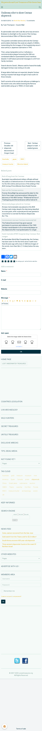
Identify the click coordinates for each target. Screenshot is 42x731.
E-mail (3, 280)
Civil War (28, 487)
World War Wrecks (19, 20)
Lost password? (17, 596)
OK (21, 352)
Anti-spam (5, 333)
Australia (5, 159)
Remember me (8, 591)
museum (28, 475)
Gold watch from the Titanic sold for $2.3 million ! (19, 537)
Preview (5, 303)
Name (3, 271)
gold (12, 475)
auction (32, 483)
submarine (23, 483)
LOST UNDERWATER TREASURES (14, 363)
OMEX (4, 487)
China (4, 483)
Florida (35, 487)
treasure (20, 475)
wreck (35, 491)
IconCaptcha (19, 346)
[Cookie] (4, 726)
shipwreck (35, 479)
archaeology (26, 491)
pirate (27, 479)
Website (4, 289)
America (5, 479)
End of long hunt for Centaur (13, 176)
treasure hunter (7, 164)
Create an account (6, 596)
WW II (22, 159)
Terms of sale (21, 729)
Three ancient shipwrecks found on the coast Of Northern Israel (19, 545)
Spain (13, 479)
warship (19, 487)
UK (3, 495)
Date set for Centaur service (12, 190)
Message (4, 298)
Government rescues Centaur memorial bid (19, 220)
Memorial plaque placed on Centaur (16, 204)
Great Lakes (13, 483)
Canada (20, 479)
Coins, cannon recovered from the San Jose (17, 533)
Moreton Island (22, 164)
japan (15, 159)
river (35, 475)
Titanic (11, 487)
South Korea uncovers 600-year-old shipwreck (18, 540)
